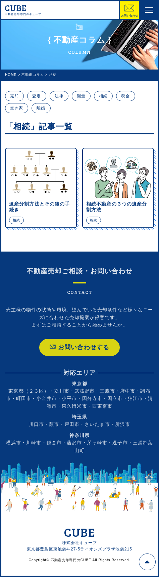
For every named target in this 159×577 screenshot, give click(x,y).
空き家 (16, 108)
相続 (103, 96)
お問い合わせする (79, 354)
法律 (59, 96)
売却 (14, 96)
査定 (36, 96)
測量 (81, 96)
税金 (125, 96)
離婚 (41, 108)
